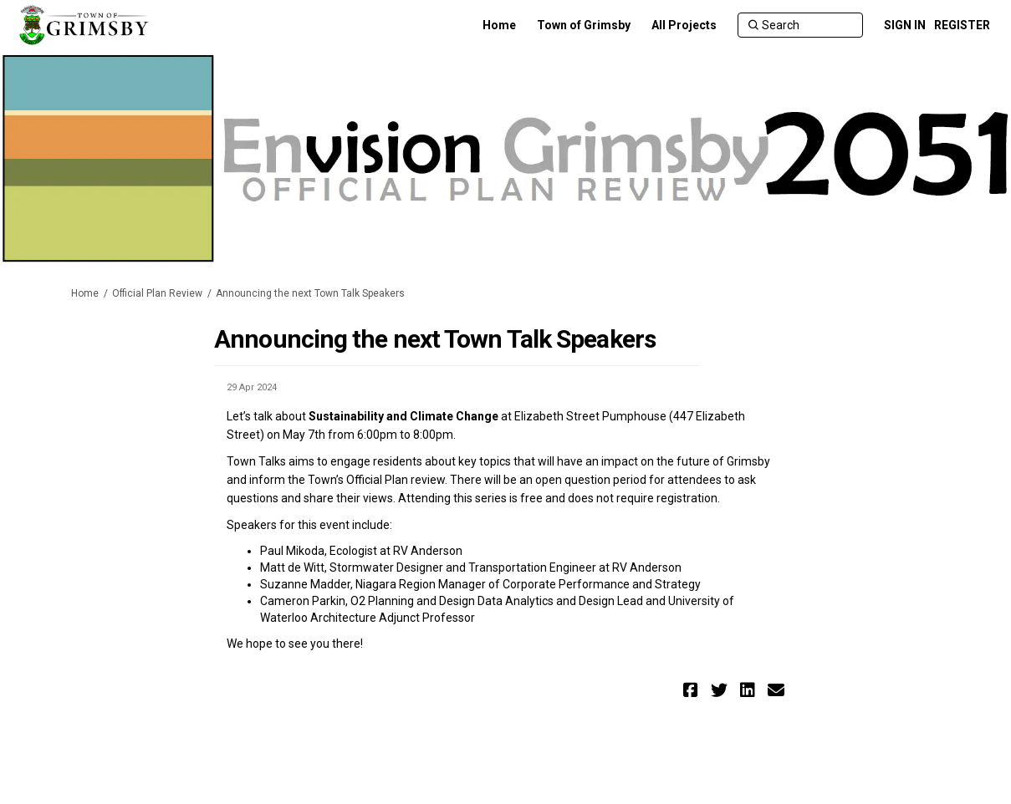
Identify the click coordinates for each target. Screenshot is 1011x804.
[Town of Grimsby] (584, 25)
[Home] (499, 25)
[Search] (800, 25)
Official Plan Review (157, 293)
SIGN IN (905, 25)
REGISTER (962, 25)
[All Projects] (684, 25)
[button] (692, 690)
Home (85, 293)
